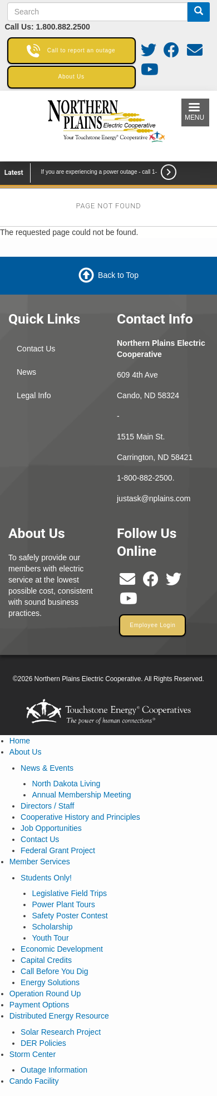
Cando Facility (34, 1081)
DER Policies (43, 1043)
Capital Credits (46, 960)
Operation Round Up (45, 993)
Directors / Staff (47, 805)
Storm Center (32, 1054)
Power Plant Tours (63, 904)
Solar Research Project (61, 1032)
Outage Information (54, 1069)
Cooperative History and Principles (80, 817)
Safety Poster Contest (69, 915)
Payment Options (39, 1004)
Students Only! (46, 877)
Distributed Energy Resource (59, 1015)
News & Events (47, 768)
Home (19, 740)
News (26, 372)
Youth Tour (50, 937)
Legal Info (34, 395)
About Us (25, 751)
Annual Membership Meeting (81, 794)
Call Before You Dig (54, 971)
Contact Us (36, 348)
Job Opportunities (51, 828)
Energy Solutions (50, 982)
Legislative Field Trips (69, 893)
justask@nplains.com (154, 498)
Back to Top (118, 275)
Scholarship (52, 926)
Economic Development (62, 949)
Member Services (39, 861)
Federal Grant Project (58, 850)
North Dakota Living (66, 783)
